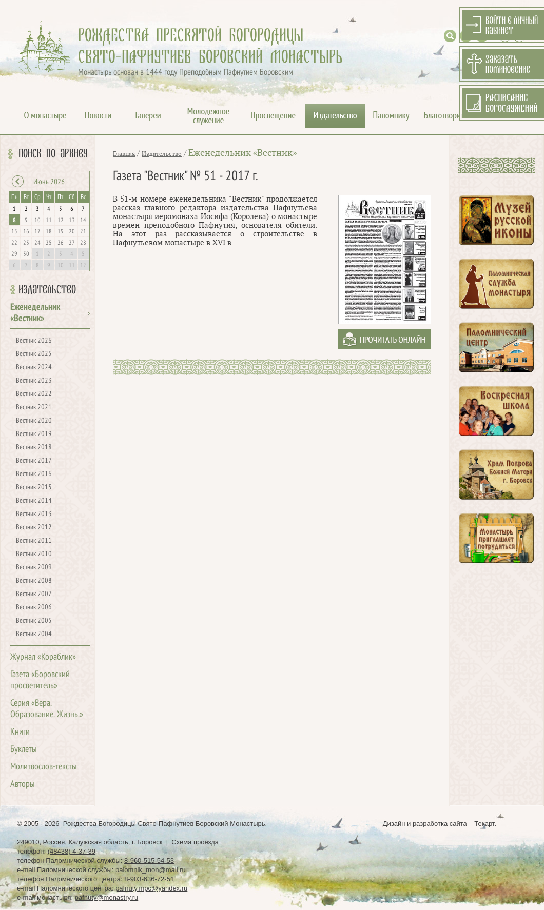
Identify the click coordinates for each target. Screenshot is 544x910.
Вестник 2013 (34, 514)
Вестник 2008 (34, 581)
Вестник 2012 (34, 527)
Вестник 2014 (34, 501)
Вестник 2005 (34, 621)
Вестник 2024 (34, 367)
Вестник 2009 (34, 567)
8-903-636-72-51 (149, 879)
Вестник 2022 (34, 394)
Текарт (484, 823)
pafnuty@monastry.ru (107, 897)
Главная (124, 153)
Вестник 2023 (34, 381)
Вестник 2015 (34, 487)
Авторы (22, 784)
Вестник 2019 (34, 434)
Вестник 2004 (34, 634)
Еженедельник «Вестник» (242, 153)
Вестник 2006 (34, 607)
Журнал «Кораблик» (43, 657)
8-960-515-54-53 (149, 860)
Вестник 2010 (34, 554)
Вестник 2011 (34, 541)
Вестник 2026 (34, 341)
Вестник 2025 (34, 354)
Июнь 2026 (49, 182)
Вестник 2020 (34, 421)
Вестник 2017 (34, 461)
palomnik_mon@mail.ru (150, 870)
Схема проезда (195, 842)
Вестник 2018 (34, 447)
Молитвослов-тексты (43, 767)
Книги (20, 732)
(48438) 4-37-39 (71, 851)
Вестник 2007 (34, 594)
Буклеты (23, 749)
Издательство (47, 290)
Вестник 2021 (34, 407)
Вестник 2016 (34, 474)
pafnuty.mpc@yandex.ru (151, 888)
